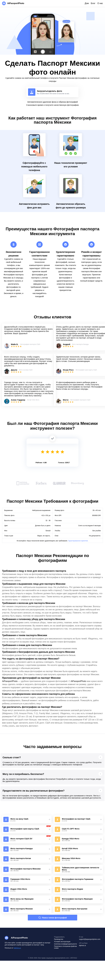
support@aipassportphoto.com (89, 939)
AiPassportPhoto (10, 681)
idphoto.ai (17, 948)
